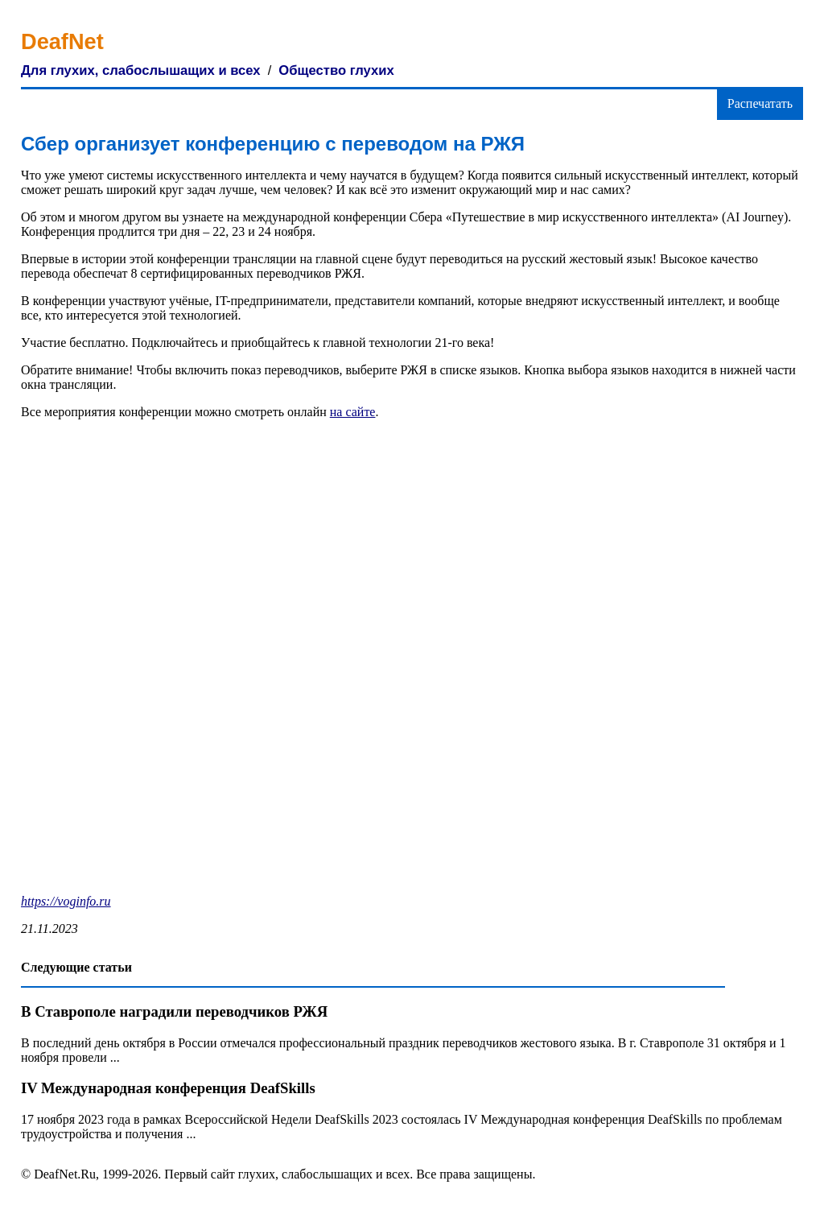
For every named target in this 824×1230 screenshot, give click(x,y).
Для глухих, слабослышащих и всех (141, 70)
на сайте (353, 412)
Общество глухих (335, 70)
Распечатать (760, 103)
